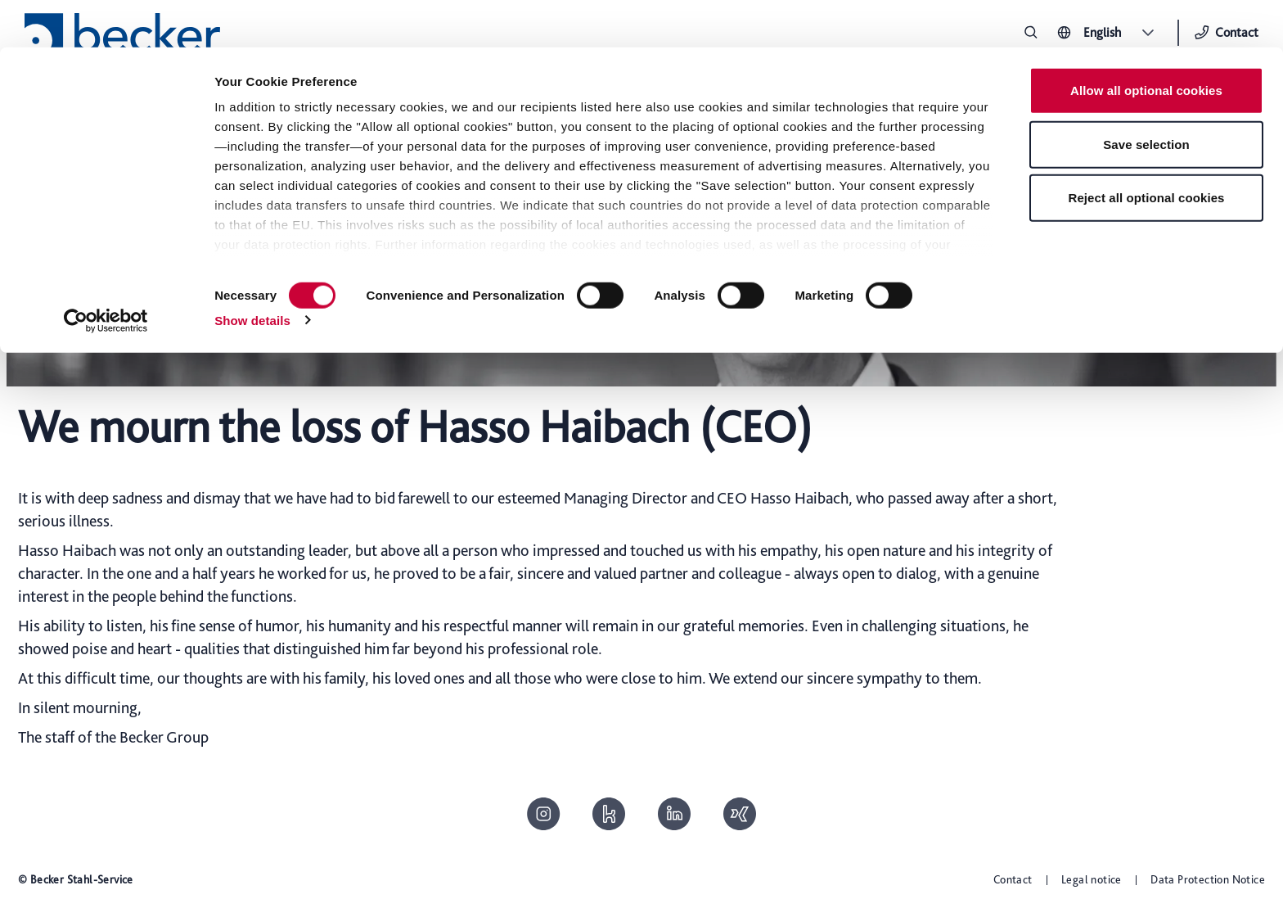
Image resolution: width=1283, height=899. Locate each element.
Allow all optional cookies (1146, 43)
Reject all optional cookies (1146, 150)
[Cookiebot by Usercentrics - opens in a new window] (106, 273)
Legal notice (1091, 879)
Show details (252, 273)
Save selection (1146, 97)
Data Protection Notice (1207, 879)
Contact (1013, 879)
